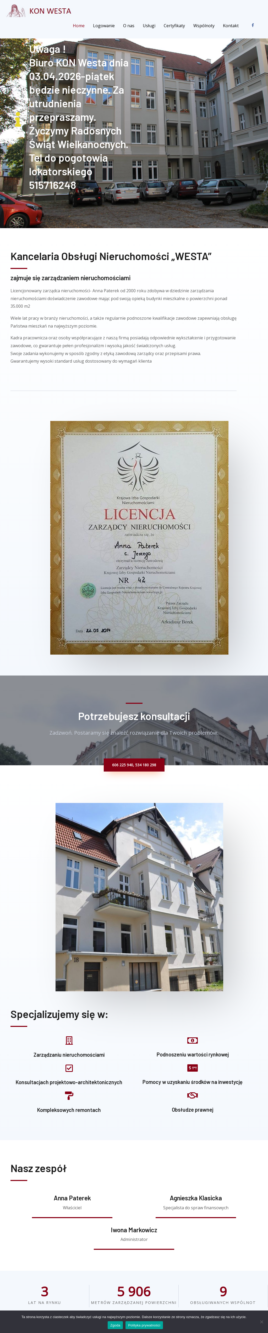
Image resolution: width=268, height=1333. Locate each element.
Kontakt (231, 26)
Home (79, 26)
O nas (128, 26)
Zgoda (115, 1325)
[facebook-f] (254, 25)
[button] (134, 765)
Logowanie (104, 26)
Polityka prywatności (144, 1325)
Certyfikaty (174, 26)
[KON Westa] (40, 10)
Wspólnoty (204, 26)
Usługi (149, 26)
